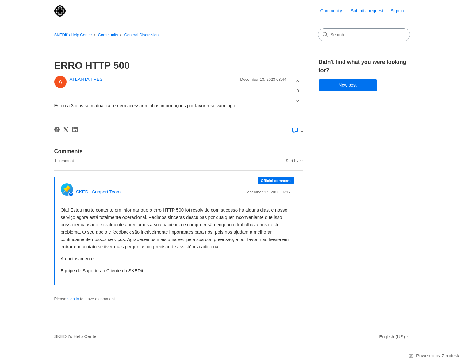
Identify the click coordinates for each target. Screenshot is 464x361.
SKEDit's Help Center (73, 35)
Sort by (294, 161)
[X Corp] (66, 129)
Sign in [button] (397, 10)
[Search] (364, 35)
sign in (73, 299)
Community (331, 10)
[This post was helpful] (298, 81)
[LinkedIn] (75, 129)
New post (347, 85)
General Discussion (141, 35)
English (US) (394, 336)
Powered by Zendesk (437, 355)
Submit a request (367, 10)
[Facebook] (57, 129)
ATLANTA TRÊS (86, 79)
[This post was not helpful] (298, 100)
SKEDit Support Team (98, 191)
